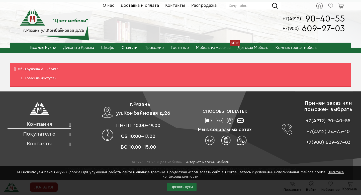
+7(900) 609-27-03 (328, 142)
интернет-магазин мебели (207, 162)
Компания (39, 124)
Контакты (175, 5)
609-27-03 (323, 28)
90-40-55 (325, 19)
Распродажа (204, 5)
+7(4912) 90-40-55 (328, 120)
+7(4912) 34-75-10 (328, 131)
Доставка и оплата (140, 5)
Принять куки (182, 187)
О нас (108, 5)
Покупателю (39, 134)
